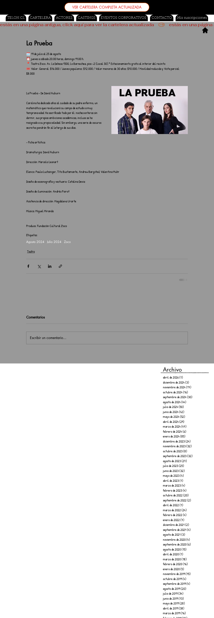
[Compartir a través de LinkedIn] (50, 266)
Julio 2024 (54, 242)
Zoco (67, 242)
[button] (86, 18)
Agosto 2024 (35, 242)
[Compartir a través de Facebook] (28, 266)
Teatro (31, 251)
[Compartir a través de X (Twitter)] (39, 266)
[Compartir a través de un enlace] (60, 266)
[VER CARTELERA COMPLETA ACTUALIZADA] (106, 7)
